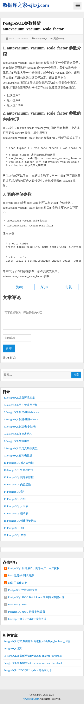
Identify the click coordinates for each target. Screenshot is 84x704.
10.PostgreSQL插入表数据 (19, 462)
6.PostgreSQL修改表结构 (18, 433)
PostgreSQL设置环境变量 (23, 589)
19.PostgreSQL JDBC (15, 527)
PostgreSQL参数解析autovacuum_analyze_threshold (33, 655)
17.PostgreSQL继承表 (16, 513)
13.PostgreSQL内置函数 (17, 484)
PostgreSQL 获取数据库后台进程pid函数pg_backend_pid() (37, 641)
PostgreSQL (41, 38)
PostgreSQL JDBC (18, 604)
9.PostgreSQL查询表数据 (18, 455)
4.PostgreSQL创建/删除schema (21, 419)
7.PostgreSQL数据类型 (17, 441)
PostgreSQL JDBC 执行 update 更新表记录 (28, 670)
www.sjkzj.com (31, 698)
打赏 (68, 287)
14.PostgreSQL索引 (15, 491)
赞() (19, 287)
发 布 (9, 348)
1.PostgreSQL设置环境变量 (19, 397)
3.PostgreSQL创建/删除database (22, 412)
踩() (44, 287)
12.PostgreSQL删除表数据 (19, 477)
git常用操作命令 (17, 582)
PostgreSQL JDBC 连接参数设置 (26, 611)
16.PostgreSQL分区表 (16, 506)
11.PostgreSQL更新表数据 (18, 470)
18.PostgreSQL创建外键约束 (20, 520)
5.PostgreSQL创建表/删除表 (20, 426)
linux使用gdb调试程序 (21, 575)
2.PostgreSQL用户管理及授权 (21, 404)
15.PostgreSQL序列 (15, 498)
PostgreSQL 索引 (13, 648)
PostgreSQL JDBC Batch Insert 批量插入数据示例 (36, 597)
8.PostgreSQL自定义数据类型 (21, 448)
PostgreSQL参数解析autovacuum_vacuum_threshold (33, 662)
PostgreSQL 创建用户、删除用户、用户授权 (33, 568)
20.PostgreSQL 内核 (15, 535)
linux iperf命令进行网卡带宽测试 (27, 618)
